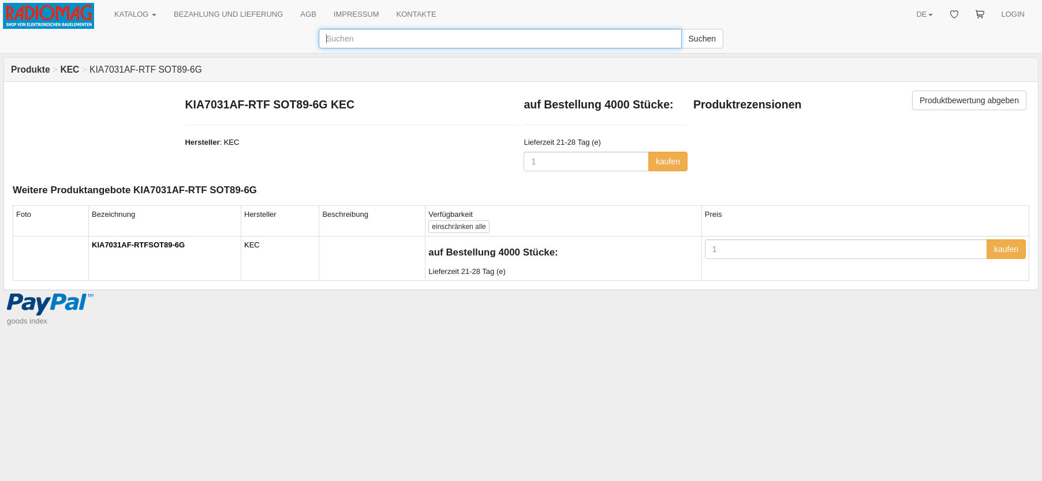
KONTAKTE (416, 14)
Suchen (702, 38)
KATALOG (135, 14)
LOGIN (1013, 14)
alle (458, 227)
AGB (308, 14)
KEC (232, 142)
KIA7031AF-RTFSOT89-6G (138, 244)
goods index (27, 321)
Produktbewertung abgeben (969, 100)
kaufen (668, 161)
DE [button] (924, 14)
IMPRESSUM (356, 14)
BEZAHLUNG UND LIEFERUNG (228, 14)
